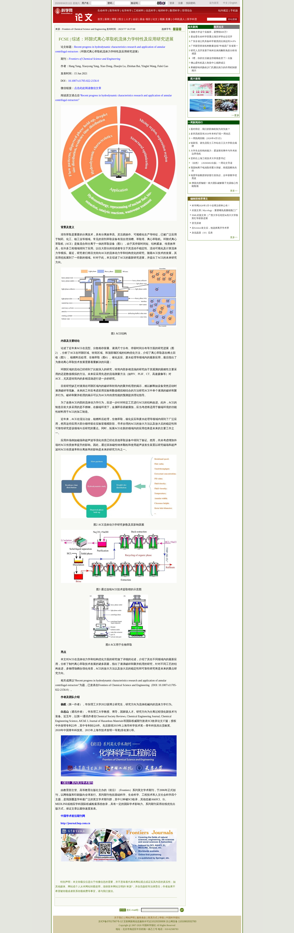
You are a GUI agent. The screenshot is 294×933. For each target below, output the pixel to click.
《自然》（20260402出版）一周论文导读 (211, 163)
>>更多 (235, 115)
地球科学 (163, 10)
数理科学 (175, 10)
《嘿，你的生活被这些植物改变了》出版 (211, 58)
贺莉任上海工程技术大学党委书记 (208, 158)
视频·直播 (165, 19)
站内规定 (223, 10)
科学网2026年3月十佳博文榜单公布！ (211, 205)
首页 (100, 19)
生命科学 (103, 10)
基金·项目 (145, 19)
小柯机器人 (178, 19)
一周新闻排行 (195, 122)
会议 (135, 19)
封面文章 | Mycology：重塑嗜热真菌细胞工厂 (215, 210)
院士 (121, 19)
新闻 (107, 19)
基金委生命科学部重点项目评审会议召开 (211, 36)
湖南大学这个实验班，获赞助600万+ (209, 32)
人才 (128, 19)
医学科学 (115, 10)
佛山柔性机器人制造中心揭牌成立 (208, 62)
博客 (114, 19)
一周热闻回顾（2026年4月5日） (207, 138)
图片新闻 (195, 78)
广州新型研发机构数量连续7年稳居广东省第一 (214, 46)
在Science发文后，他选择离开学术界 (210, 228)
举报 (161, 917)
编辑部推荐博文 (199, 198)
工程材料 (139, 10)
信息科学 (151, 10)
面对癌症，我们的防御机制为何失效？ (210, 129)
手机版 (234, 10)
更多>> (234, 190)
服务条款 (141, 917)
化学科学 (127, 10)
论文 (155, 19)
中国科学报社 (173, 917)
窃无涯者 (196, 223)
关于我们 (118, 917)
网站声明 (130, 917)
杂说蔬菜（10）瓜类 (202, 232)
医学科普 (192, 19)
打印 (123, 910)
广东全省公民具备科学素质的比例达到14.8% (213, 41)
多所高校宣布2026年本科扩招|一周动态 (210, 133)
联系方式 (152, 917)
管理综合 (187, 10)
